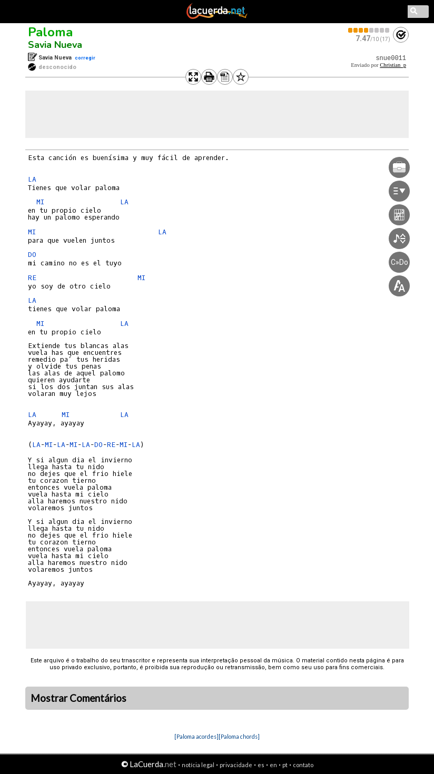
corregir (85, 58)
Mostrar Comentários (78, 698)
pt (285, 764)
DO (32, 254)
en (273, 764)
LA (32, 179)
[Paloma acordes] (196, 736)
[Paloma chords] (239, 736)
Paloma (50, 32)
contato (303, 764)
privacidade (236, 764)
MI (40, 201)
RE (32, 277)
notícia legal (198, 764)
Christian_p (393, 65)
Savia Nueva (55, 44)
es (261, 764)
